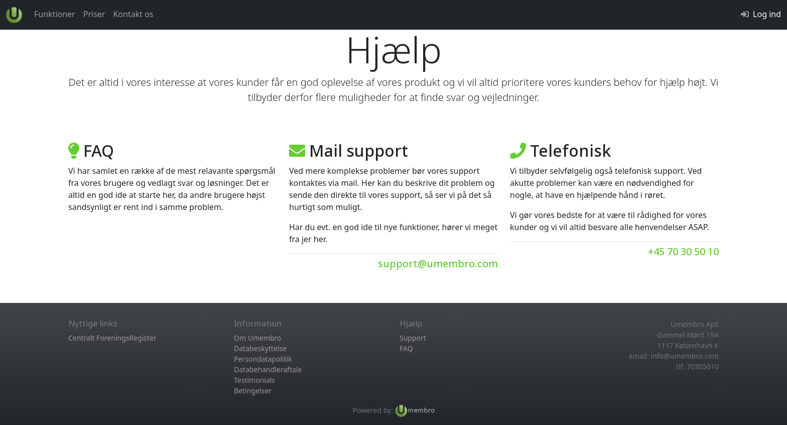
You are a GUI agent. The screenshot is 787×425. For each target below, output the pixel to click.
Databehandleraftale (268, 369)
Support (413, 338)
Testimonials (254, 380)
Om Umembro (258, 338)
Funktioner (54, 14)
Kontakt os (133, 14)
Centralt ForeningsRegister (112, 338)
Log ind (767, 14)
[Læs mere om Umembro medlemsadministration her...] (415, 410)
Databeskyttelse (260, 348)
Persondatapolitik (263, 359)
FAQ (406, 348)
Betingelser (253, 390)
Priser (94, 14)
